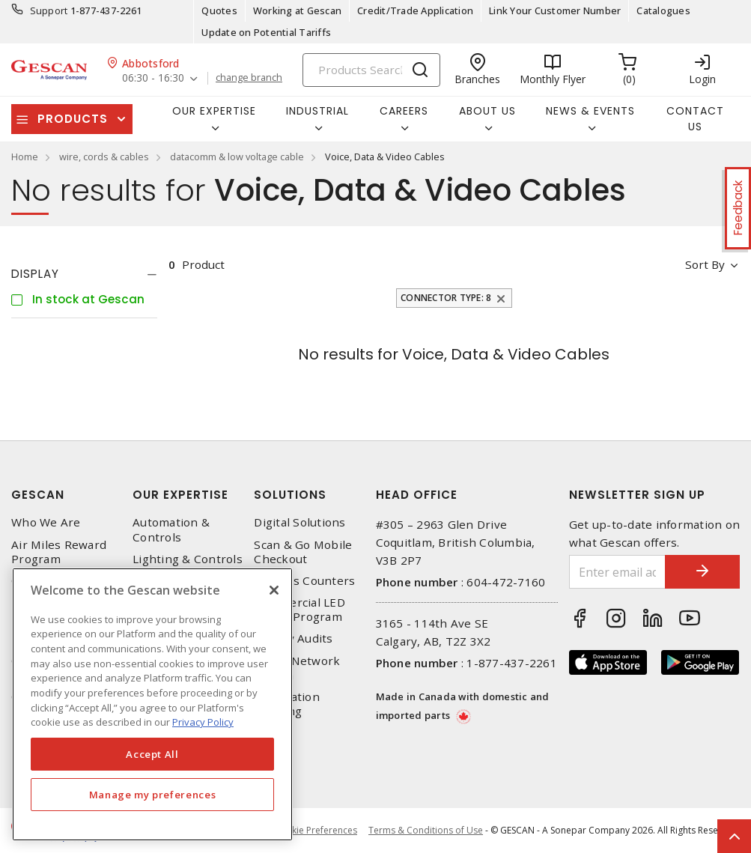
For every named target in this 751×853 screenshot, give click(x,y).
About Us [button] (487, 110)
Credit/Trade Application (415, 10)
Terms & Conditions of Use (425, 830)
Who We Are (46, 522)
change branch (249, 78)
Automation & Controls (171, 529)
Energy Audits (293, 638)
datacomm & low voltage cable (237, 156)
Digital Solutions (299, 522)
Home (24, 156)
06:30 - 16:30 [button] (153, 78)
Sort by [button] (705, 264)
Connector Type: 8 (446, 297)
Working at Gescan (297, 10)
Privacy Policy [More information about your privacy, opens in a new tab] (203, 722)
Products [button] (72, 119)
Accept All (152, 754)
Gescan (37, 495)
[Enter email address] (617, 572)
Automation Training (287, 704)
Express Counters (304, 581)
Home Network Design (297, 668)
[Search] (371, 70)
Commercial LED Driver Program (299, 609)
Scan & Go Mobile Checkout (303, 552)
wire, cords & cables (104, 156)
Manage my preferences (152, 794)
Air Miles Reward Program (58, 552)
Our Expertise (180, 495)
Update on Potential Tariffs (266, 32)
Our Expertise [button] (214, 110)
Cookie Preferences (315, 830)
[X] (274, 590)
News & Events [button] (590, 110)
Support (49, 10)
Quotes (219, 10)
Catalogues (663, 10)
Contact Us (695, 118)
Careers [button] (404, 110)
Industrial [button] (317, 110)
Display (35, 274)
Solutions (290, 495)
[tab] (84, 274)
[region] (152, 704)
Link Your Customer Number (555, 10)
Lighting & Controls (188, 559)
